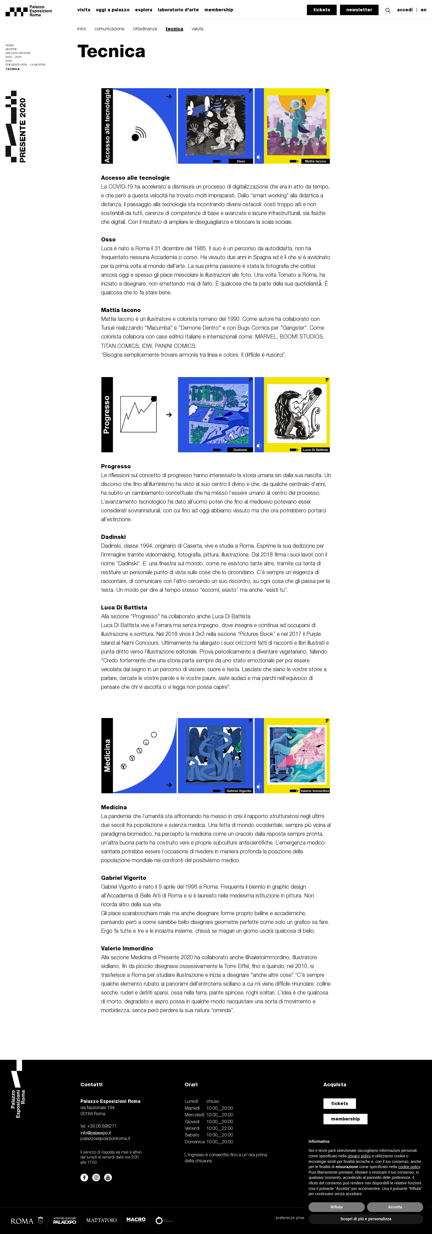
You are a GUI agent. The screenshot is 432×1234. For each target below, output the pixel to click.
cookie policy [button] (409, 1167)
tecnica (174, 28)
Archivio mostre (18, 53)
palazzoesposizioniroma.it (105, 1139)
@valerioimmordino (267, 957)
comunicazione (109, 29)
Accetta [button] (395, 1207)
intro (81, 29)
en (423, 10)
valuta (197, 29)
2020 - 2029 (13, 57)
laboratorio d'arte (178, 10)
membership (345, 1119)
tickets (321, 9)
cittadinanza (145, 29)
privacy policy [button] (359, 1156)
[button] (387, 10)
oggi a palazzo (112, 10)
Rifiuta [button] (337, 1207)
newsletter (359, 9)
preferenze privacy (291, 1218)
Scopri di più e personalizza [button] (366, 1219)
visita (83, 10)
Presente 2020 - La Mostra (25, 65)
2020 (9, 61)
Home (10, 45)
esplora (143, 10)
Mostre (11, 49)
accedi (405, 10)
